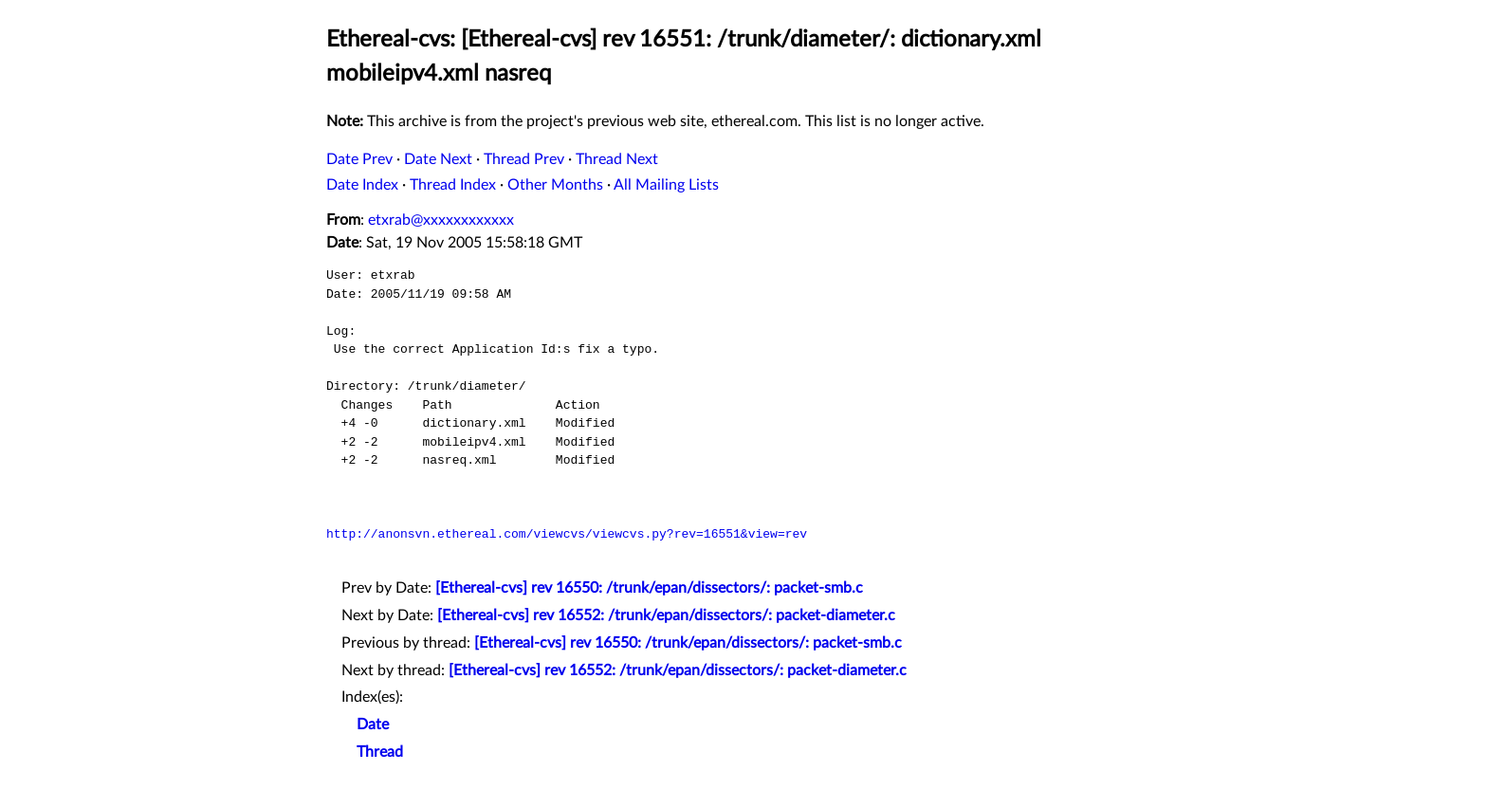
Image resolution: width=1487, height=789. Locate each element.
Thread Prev (524, 159)
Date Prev (359, 159)
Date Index (362, 185)
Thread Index (453, 185)
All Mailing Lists (666, 185)
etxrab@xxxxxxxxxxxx (441, 220)
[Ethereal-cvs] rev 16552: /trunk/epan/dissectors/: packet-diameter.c (666, 615)
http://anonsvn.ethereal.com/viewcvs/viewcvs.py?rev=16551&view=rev (566, 533)
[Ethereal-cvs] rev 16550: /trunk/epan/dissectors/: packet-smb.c (649, 588)
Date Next (438, 159)
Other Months (555, 185)
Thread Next (617, 159)
